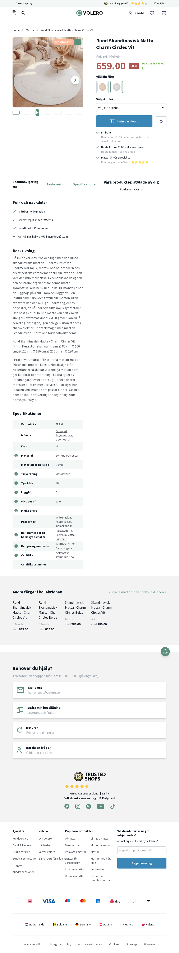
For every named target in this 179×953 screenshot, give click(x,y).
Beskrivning (56, 184)
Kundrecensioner (23, 872)
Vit (57, 446)
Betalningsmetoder (25, 858)
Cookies (114, 944)
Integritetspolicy (60, 944)
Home (16, 30)
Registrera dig (142, 863)
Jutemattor (98, 869)
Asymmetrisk (64, 435)
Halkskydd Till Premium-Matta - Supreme (66, 535)
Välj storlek (105, 99)
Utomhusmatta (74, 876)
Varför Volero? (47, 852)
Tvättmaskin (63, 517)
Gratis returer (21, 852)
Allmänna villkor (33, 944)
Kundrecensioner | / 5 (89, 783)
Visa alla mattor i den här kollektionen (137, 592)
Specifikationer (85, 184)
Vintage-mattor (100, 838)
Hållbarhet (45, 845)
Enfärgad (61, 431)
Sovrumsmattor (75, 869)
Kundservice (20, 838)
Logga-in (18, 865)
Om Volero (45, 838)
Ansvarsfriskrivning (90, 944)
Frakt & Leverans (23, 845)
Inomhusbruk (64, 526)
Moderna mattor (101, 845)
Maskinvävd (63, 474)
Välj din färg (105, 76)
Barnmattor (72, 845)
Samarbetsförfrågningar (54, 858)
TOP (165, 651)
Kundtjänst (160, 3)
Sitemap (131, 944)
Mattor (95, 852)
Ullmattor (71, 838)
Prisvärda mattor (75, 852)
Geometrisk (63, 439)
